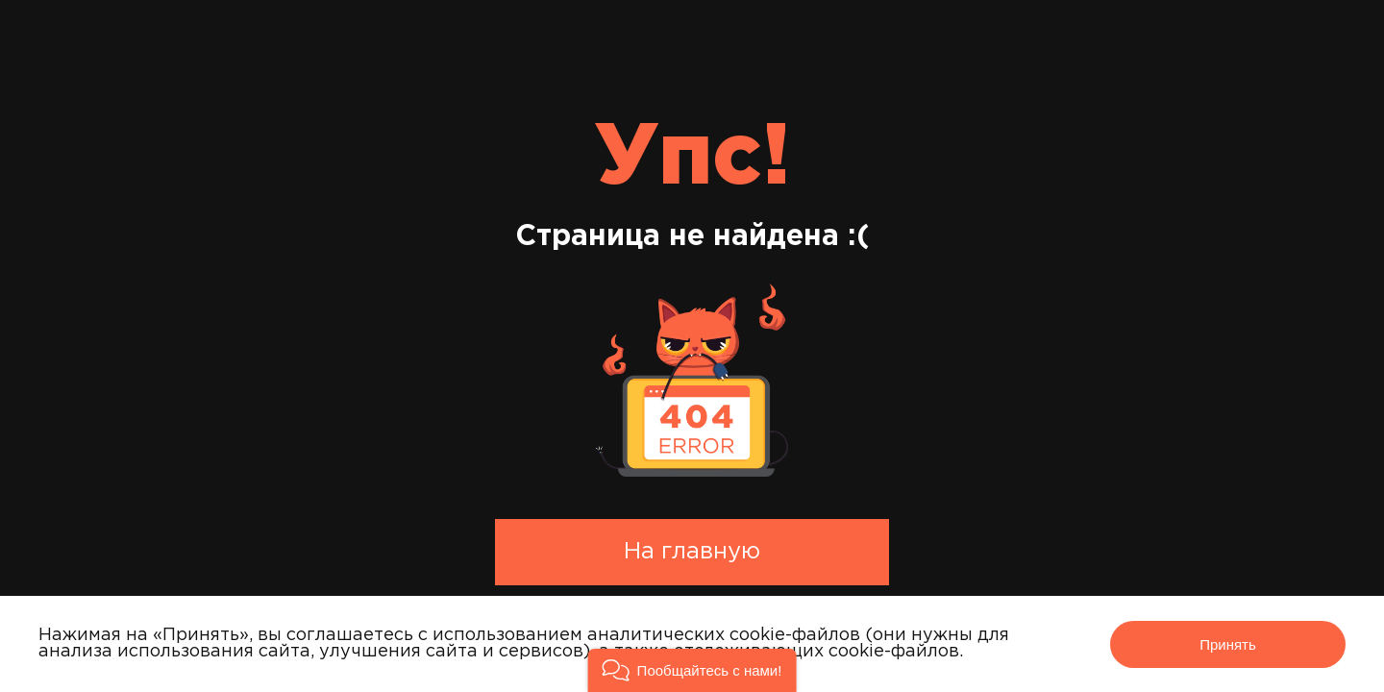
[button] (692, 670)
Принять (1227, 644)
